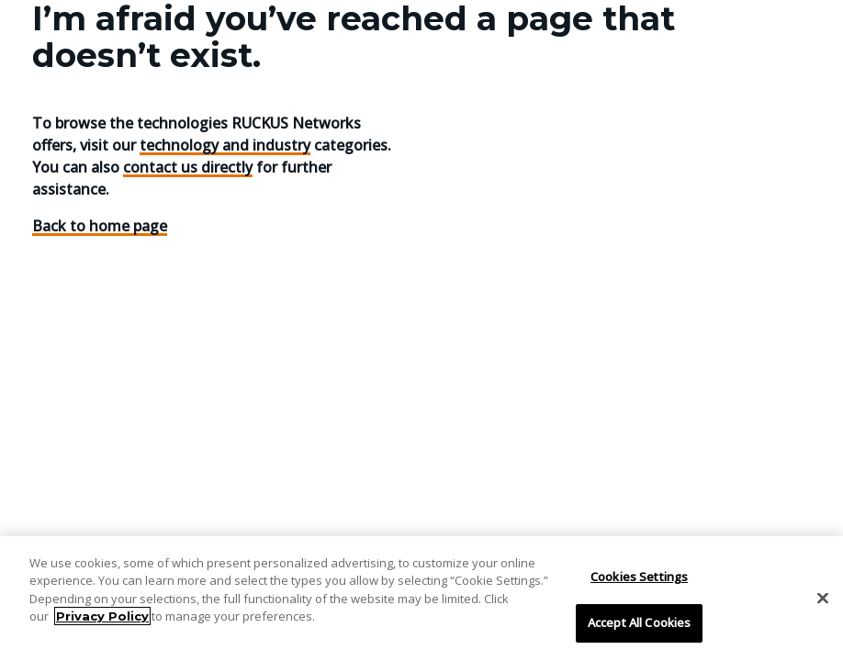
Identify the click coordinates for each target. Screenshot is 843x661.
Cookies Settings (639, 576)
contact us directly (188, 167)
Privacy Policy (102, 616)
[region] (421, 598)
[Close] (823, 597)
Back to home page (99, 226)
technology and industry (225, 145)
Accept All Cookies (639, 622)
